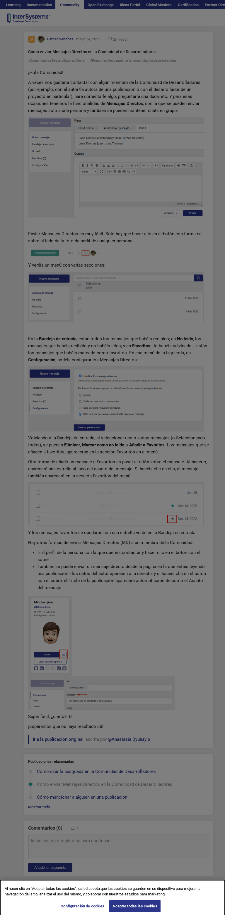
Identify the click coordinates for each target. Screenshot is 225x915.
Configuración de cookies (82, 908)
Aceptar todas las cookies (134, 908)
